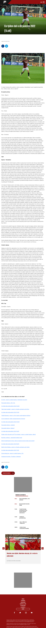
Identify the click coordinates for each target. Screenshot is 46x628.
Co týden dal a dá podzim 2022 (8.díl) (10, 444)
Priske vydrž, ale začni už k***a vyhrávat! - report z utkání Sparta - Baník (18, 434)
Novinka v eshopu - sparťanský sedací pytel (11, 437)
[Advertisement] (23, 484)
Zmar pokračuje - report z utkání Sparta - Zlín (12, 453)
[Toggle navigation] (42, 2)
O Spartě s (23, 607)
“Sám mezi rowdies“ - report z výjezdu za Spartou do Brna (15, 409)
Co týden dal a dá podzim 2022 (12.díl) (10, 406)
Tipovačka (23, 601)
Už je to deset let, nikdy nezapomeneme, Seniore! (13, 418)
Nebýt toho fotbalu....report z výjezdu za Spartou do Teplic (15, 447)
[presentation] (3, 548)
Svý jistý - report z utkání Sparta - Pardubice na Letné (14, 399)
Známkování (23, 602)
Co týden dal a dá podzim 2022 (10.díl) (10, 421)
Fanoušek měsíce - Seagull (7, 428)
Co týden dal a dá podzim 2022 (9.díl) (10, 431)
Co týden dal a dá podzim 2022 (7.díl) (10, 450)
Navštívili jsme (23, 604)
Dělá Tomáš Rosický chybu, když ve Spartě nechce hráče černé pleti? (17, 440)
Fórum (23, 599)
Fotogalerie (23, 605)
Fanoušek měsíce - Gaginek (8, 425)
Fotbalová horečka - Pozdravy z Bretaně (11, 456)
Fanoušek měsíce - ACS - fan (8, 402)
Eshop (23, 609)
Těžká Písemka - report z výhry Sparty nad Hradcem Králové (15, 415)
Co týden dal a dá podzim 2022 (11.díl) (10, 412)
